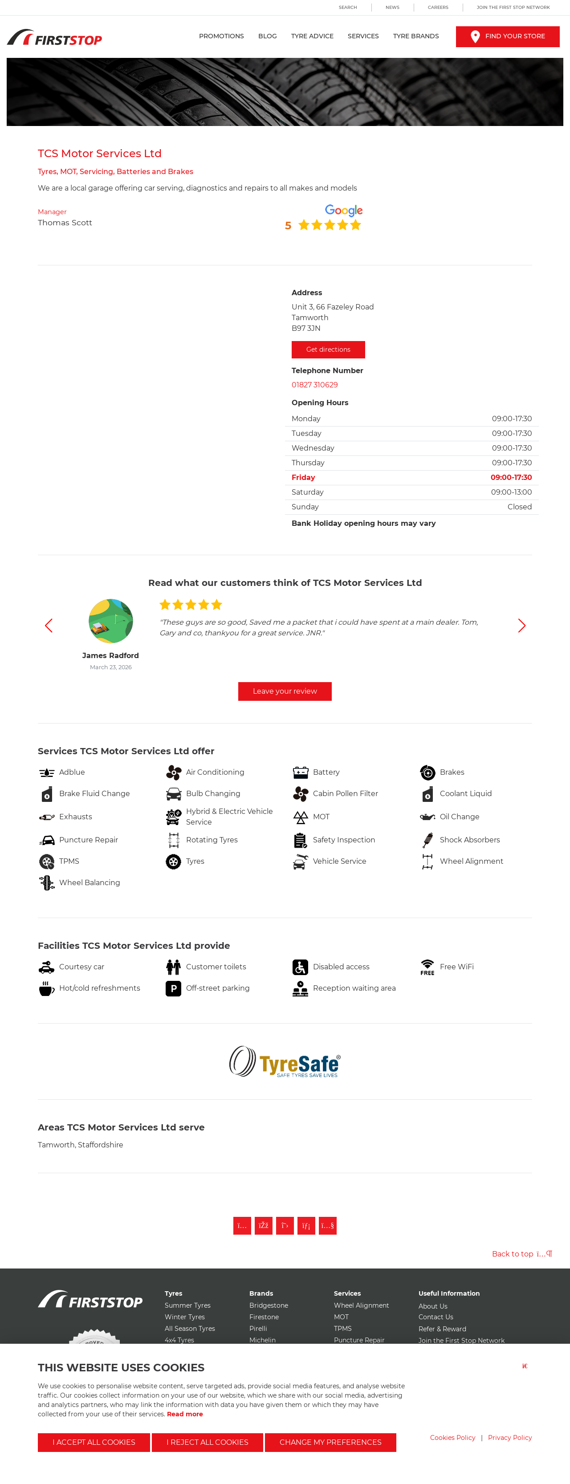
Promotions (221, 36)
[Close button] (527, 1372)
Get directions (328, 350)
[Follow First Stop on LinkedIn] (306, 1226)
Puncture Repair (359, 1340)
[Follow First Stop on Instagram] (242, 1226)
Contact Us (436, 1317)
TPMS (343, 1329)
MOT (341, 1317)
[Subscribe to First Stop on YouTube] (328, 1226)
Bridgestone (268, 1305)
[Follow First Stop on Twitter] (285, 1226)
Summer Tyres (188, 1305)
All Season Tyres (190, 1329)
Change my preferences (331, 1442)
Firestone (264, 1317)
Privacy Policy (510, 1438)
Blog (267, 36)
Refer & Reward (442, 1329)
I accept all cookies (94, 1442)
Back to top (522, 1254)
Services (363, 36)
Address (307, 293)
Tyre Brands (416, 36)
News (392, 7)
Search (348, 7)
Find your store (508, 36)
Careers (438, 7)
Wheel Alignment (361, 1305)
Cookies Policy (453, 1438)
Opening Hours (320, 402)
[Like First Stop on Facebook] (264, 1226)
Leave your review (285, 691)
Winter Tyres (185, 1317)
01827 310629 (315, 385)
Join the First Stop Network (513, 7)
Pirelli (258, 1329)
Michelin (262, 1340)
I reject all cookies (207, 1442)
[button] (48, 625)
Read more (185, 1414)
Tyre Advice (312, 36)
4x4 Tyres (179, 1340)
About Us (433, 1306)
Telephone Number (327, 370)
